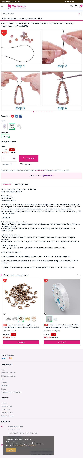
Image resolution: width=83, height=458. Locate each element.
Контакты (4, 386)
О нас (3, 369)
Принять (11, 450)
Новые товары (6, 406)
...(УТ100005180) (33, 327)
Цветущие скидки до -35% (10, 1)
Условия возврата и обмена (11, 392)
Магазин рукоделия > (11, 18)
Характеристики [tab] (21, 184)
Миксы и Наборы (7, 416)
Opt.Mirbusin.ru (40, 170)
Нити (40, 18)
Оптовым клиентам (8, 376)
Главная (4, 403)
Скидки (3, 389)
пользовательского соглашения (25, 446)
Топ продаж (5, 409)
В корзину (29, 158)
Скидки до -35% (6, 413)
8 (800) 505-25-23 (14, 430)
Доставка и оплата (8, 373)
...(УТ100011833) (74, 327)
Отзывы (4, 382)
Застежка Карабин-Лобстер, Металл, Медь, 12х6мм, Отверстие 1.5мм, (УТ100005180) (21, 326)
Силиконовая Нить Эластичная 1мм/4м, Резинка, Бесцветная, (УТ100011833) (61, 326)
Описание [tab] (7, 184)
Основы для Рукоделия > (29, 18)
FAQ (2, 379)
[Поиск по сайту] (39, 13)
